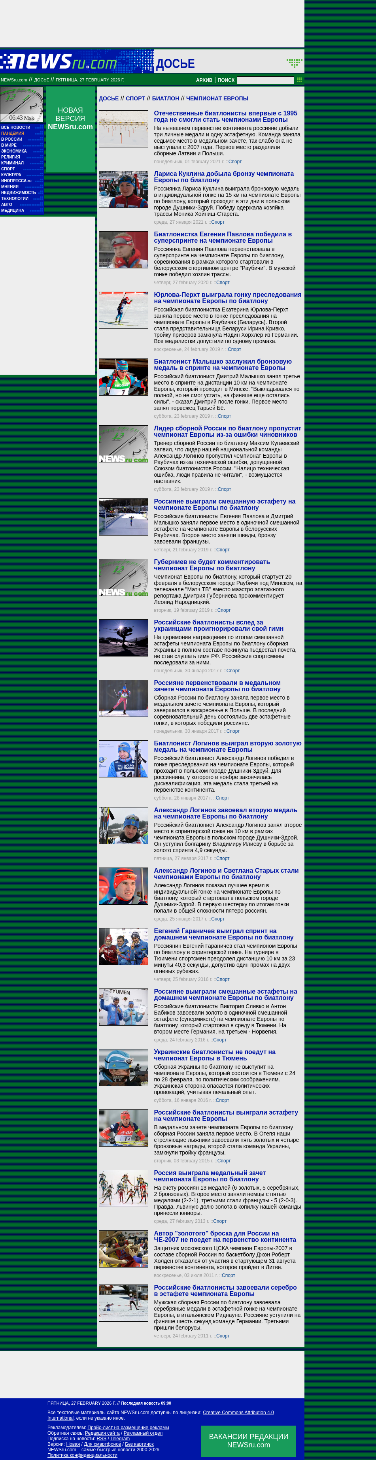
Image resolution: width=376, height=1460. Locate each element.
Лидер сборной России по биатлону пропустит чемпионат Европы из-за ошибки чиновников (227, 431)
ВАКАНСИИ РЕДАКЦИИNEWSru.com (249, 1441)
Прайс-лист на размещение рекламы (128, 1427)
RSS (101, 1438)
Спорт (135, 98)
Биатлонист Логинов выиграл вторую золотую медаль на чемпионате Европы (227, 746)
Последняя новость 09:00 (146, 1403)
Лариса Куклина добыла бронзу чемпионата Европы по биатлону (224, 176)
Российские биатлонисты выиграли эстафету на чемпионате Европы (226, 1115)
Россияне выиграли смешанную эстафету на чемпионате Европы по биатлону (224, 504)
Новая (73, 1444)
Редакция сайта (102, 1433)
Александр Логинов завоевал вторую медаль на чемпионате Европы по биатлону (225, 813)
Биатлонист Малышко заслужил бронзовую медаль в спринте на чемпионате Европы (223, 364)
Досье (109, 98)
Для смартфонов (102, 1444)
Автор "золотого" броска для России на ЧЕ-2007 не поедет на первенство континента (225, 1236)
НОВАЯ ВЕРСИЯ (70, 118)
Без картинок (139, 1444)
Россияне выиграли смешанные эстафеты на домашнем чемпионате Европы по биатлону (225, 994)
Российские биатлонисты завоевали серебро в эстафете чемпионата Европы (225, 1290)
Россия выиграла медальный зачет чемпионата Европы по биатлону (210, 1176)
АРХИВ (204, 80)
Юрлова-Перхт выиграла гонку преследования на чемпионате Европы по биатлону (227, 297)
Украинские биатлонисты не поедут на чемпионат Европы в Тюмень (215, 1055)
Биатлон (165, 98)
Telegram (120, 1438)
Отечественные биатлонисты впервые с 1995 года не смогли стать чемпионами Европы (225, 116)
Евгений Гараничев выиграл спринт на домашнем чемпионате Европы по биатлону (223, 934)
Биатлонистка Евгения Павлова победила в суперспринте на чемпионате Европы (223, 237)
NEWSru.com (14, 79)
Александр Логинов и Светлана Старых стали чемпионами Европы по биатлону (226, 873)
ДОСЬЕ (175, 63)
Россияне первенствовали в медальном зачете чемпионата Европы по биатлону (217, 685)
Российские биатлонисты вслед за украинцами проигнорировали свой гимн (218, 625)
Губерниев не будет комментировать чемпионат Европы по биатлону (212, 565)
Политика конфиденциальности (82, 1455)
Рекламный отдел (143, 1433)
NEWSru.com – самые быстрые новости (91, 1449)
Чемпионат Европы (217, 98)
